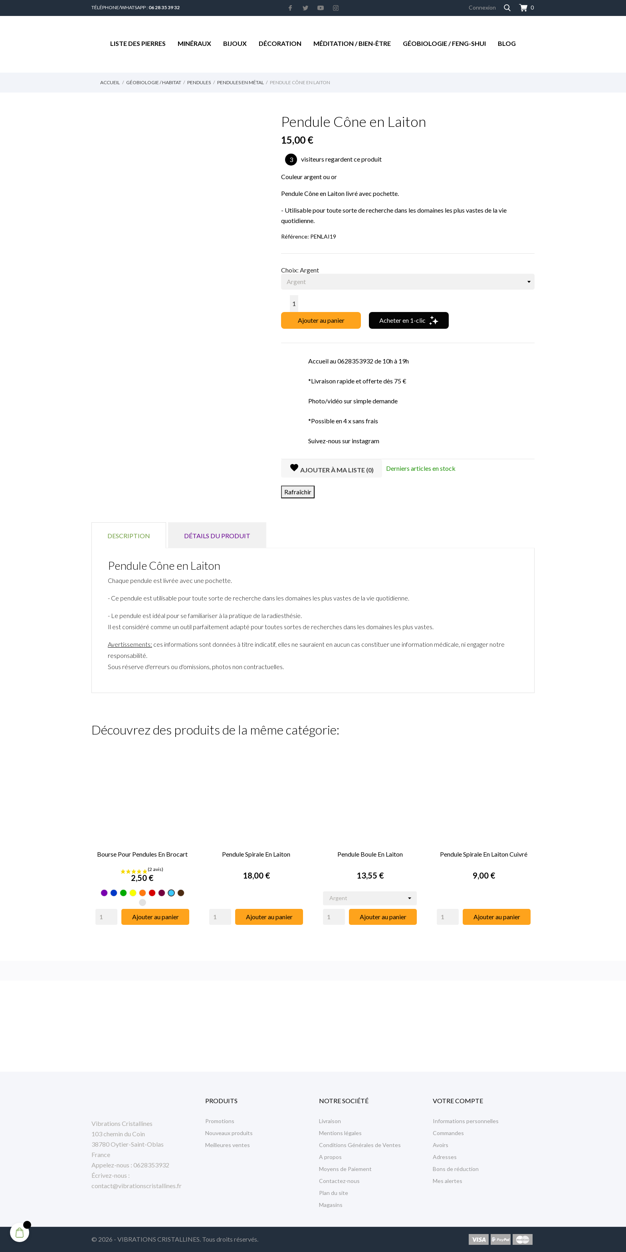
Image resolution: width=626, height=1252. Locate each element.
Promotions (219, 1121)
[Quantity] (106, 917)
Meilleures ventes (227, 1144)
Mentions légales (340, 1133)
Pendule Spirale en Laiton (256, 854)
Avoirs (440, 1144)
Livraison (330, 1121)
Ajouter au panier (321, 320)
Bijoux (235, 43)
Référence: (295, 236)
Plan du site (333, 1192)
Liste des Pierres (138, 43)
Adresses (445, 1156)
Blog (507, 43)
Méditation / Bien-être (352, 43)
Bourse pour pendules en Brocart (142, 854)
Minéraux (194, 43)
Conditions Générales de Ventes (360, 1144)
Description (128, 535)
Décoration (280, 43)
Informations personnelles (466, 1121)
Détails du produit (217, 535)
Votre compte (458, 1100)
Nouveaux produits (229, 1133)
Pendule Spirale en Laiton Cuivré (483, 854)
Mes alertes (447, 1180)
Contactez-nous (339, 1180)
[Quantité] (294, 303)
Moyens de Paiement (345, 1168)
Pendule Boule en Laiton (370, 854)
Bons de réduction (456, 1168)
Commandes (448, 1133)
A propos (330, 1156)
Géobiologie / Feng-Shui (444, 43)
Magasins (331, 1204)
